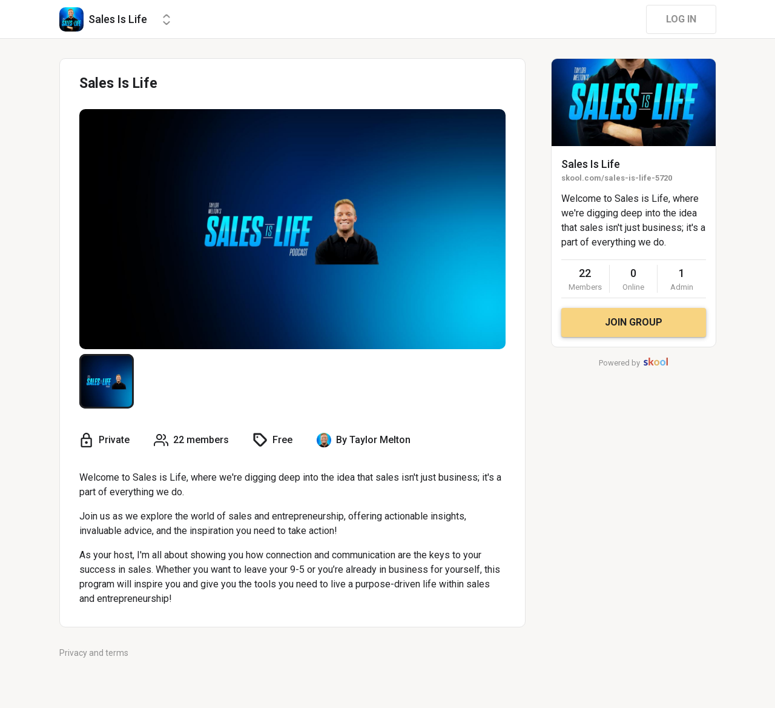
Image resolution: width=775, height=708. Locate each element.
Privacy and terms (93, 653)
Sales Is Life (590, 164)
